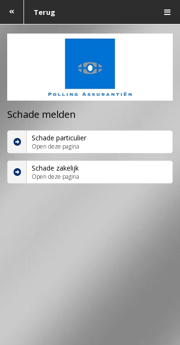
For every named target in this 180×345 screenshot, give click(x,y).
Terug (27, 12)
